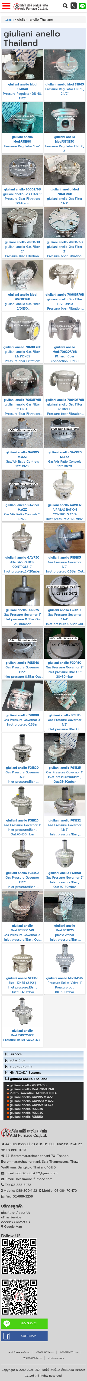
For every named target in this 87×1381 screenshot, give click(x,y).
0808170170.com (69, 1352)
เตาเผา (9, 19)
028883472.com (45, 1352)
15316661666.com (32, 1358)
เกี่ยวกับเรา (15, 1213)
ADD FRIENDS (28, 1323)
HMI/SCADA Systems (25, 1072)
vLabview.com (56, 1358)
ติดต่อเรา (15, 1222)
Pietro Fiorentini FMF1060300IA (33, 1093)
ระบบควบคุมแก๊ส (21, 1066)
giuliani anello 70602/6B (28, 1085)
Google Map (13, 1226)
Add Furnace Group (19, 1352)
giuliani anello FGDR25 (26, 1109)
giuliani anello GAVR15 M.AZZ (31, 1097)
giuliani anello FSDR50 (26, 1117)
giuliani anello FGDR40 (26, 1113)
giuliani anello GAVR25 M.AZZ (31, 1105)
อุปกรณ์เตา (17, 1060)
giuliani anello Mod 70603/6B (32, 1089)
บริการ (11, 1217)
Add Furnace (28, 1336)
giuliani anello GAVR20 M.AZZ (32, 1101)
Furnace (16, 1054)
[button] (65, 6)
